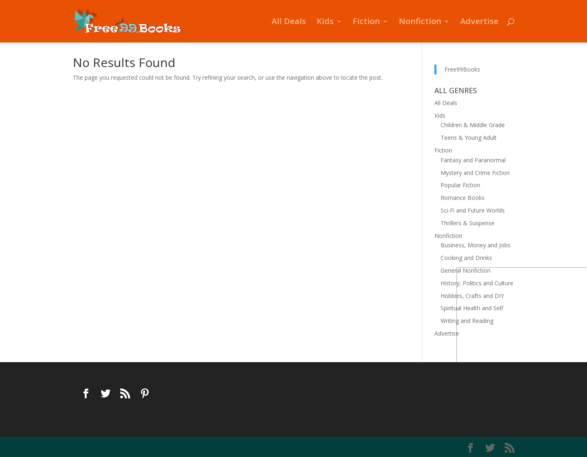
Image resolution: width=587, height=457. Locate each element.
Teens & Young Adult (469, 137)
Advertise (479, 22)
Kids (325, 22)
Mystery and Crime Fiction (475, 173)
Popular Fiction (460, 185)
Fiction (366, 22)
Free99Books (462, 69)
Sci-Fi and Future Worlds (473, 210)
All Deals (289, 22)
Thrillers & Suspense (468, 223)
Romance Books (463, 198)
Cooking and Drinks (466, 258)
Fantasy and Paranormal (473, 160)
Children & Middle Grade (473, 125)
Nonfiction (420, 22)
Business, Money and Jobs (476, 245)
